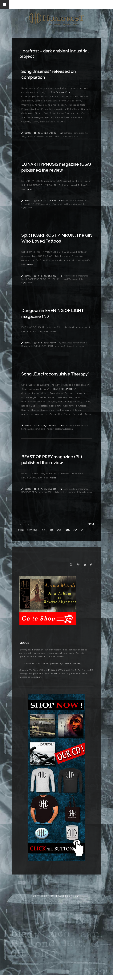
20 (59, 530)
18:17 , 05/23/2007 (46, 425)
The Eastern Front (61, 92)
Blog (28, 133)
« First (21, 524)
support (37, 677)
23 (82, 530)
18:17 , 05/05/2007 (46, 489)
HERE (30, 189)
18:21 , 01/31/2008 (46, 133)
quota (71, 653)
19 (51, 530)
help (79, 663)
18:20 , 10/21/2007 (46, 200)
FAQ (56, 673)
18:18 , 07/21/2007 (46, 343)
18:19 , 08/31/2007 (46, 276)
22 (75, 530)
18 (43, 530)
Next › (90, 524)
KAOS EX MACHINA (64, 389)
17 (36, 530)
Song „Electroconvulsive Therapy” (55, 373)
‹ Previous (28, 524)
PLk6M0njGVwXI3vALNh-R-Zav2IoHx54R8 (70, 670)
